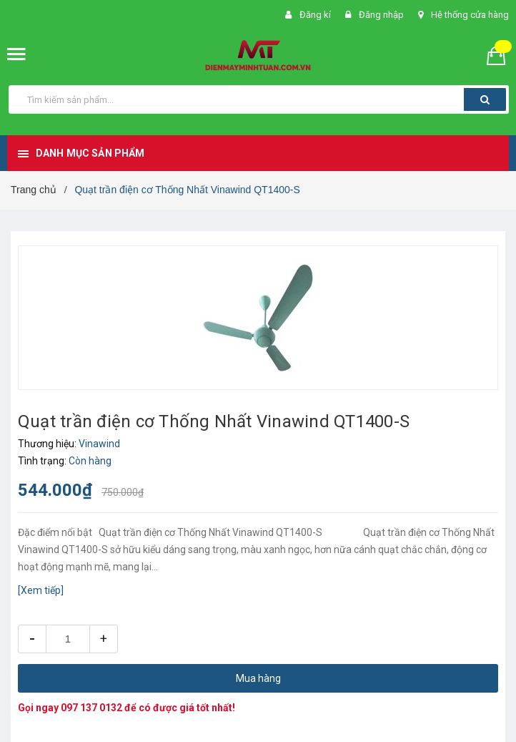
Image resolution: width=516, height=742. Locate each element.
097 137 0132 (91, 707)
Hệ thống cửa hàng (470, 14)
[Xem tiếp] (41, 590)
